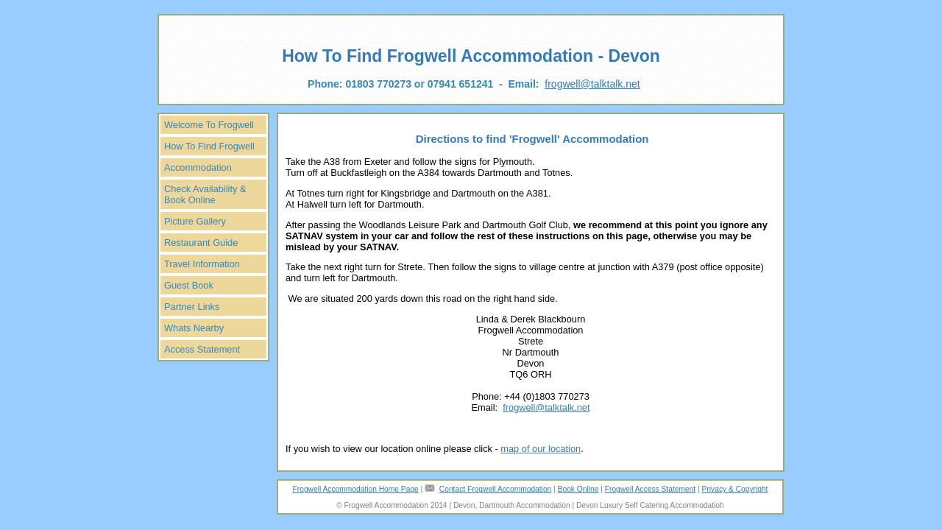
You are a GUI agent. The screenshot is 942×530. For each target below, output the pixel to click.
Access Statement (202, 349)
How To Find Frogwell (209, 146)
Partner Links (191, 306)
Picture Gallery (195, 221)
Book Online (578, 489)
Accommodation (198, 167)
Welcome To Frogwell (209, 124)
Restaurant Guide (201, 242)
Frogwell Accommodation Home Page (356, 489)
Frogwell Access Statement (650, 489)
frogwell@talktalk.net (592, 84)
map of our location (540, 448)
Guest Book (188, 285)
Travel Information (202, 263)
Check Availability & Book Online (205, 194)
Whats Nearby (194, 327)
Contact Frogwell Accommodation (495, 489)
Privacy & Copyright (735, 489)
